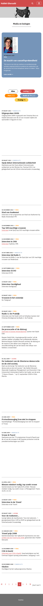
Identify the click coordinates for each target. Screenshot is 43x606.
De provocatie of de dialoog (14, 329)
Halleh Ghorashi (8, 3)
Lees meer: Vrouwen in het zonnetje (14, 304)
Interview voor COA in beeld (11, 553)
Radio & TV (29, 96)
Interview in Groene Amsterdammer (14, 332)
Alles (13, 91)
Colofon (20, 600)
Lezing (27, 91)
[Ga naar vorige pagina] (5, 584)
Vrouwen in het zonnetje (12, 298)
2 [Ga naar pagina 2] (12, 584)
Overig (21, 100)
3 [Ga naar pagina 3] (16, 584)
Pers (5, 57)
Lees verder (8, 74)
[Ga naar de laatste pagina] (30, 584)
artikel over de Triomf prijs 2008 (13, 538)
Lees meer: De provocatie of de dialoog (15, 351)
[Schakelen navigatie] (39, 3)
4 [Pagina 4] (19, 584)
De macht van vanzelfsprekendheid (20, 61)
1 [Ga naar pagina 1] (9, 584)
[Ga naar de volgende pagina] (26, 584)
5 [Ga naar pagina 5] (22, 584)
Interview (5, 230)
